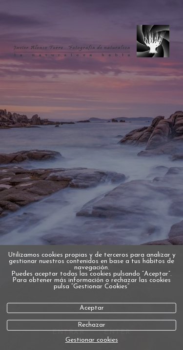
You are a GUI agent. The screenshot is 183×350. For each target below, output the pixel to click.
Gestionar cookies (91, 340)
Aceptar (92, 308)
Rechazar (91, 325)
